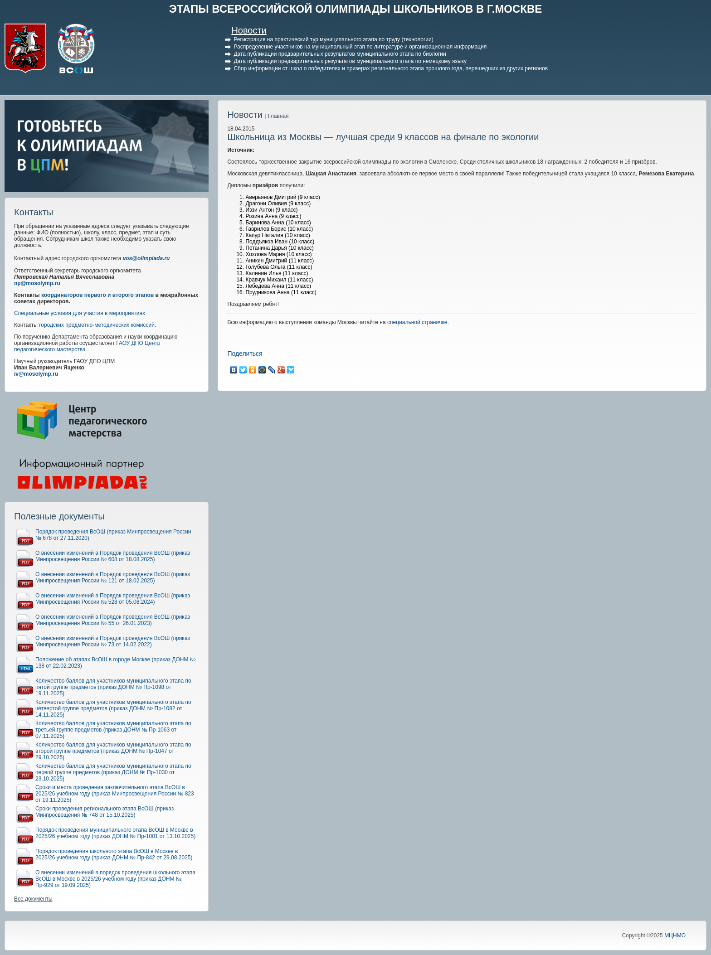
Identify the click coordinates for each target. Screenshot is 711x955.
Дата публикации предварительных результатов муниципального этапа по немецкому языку (350, 61)
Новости (248, 30)
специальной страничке (417, 322)
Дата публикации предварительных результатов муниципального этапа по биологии (340, 54)
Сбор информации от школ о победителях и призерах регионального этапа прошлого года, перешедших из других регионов (391, 68)
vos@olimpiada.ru (146, 258)
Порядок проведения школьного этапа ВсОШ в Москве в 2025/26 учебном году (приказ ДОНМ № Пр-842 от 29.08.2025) (114, 854)
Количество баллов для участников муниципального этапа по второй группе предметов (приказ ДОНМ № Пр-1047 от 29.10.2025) (113, 751)
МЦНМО (675, 935)
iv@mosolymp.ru (36, 374)
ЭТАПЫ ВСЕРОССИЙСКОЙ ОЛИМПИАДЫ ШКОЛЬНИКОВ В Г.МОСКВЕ (355, 9)
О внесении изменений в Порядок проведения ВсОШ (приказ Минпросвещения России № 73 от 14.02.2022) (112, 641)
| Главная (276, 116)
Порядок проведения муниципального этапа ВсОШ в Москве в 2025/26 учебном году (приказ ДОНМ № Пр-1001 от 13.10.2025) (115, 833)
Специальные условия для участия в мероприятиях (79, 313)
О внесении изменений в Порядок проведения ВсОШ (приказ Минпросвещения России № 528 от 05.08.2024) (112, 598)
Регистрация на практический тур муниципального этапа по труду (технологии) (333, 39)
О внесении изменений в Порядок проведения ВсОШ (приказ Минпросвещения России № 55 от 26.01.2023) (112, 620)
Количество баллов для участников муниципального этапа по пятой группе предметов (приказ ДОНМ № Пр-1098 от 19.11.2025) (113, 687)
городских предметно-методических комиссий (97, 325)
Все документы (33, 899)
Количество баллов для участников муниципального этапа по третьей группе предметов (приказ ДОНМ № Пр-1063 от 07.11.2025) (113, 729)
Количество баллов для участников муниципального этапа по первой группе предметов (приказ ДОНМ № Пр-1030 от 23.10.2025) (113, 772)
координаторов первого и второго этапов (97, 295)
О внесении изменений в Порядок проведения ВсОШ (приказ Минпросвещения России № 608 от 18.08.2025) (112, 556)
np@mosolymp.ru (37, 283)
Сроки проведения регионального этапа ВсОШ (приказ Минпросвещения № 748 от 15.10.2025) (104, 811)
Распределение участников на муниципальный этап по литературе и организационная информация (360, 47)
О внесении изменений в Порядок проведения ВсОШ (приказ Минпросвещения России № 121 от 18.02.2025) (112, 577)
